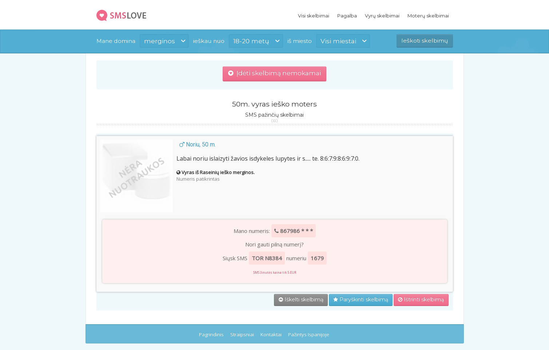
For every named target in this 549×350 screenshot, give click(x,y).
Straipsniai (242, 334)
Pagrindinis (211, 334)
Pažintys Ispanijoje (308, 334)
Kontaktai (271, 334)
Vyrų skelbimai (382, 16)
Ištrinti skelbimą (421, 299)
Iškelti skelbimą (301, 299)
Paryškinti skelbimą (360, 299)
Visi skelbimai (313, 16)
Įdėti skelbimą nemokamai (274, 73)
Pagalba (347, 16)
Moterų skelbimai (428, 16)
